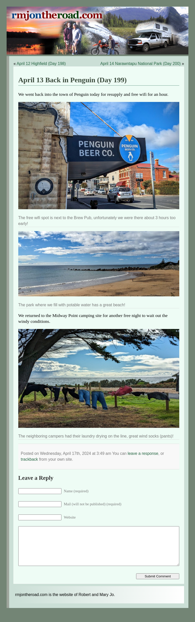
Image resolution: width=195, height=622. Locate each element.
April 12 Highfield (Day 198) (41, 63)
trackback (29, 459)
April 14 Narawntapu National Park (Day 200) (140, 63)
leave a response (143, 453)
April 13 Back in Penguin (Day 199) (72, 80)
